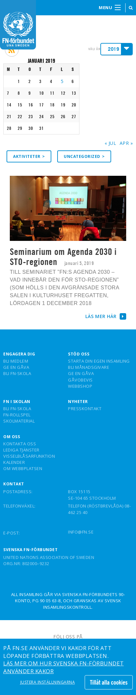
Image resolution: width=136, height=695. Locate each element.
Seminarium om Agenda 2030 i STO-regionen (63, 256)
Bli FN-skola (17, 373)
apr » (126, 143)
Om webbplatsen (22, 468)
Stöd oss (78, 354)
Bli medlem (15, 361)
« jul (110, 143)
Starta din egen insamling (99, 361)
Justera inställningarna (47, 682)
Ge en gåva (16, 367)
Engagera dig (19, 354)
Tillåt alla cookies (109, 682)
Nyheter (78, 402)
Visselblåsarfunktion (29, 456)
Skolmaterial (19, 421)
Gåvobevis (80, 380)
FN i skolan (16, 402)
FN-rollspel (17, 415)
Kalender (14, 462)
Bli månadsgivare (88, 367)
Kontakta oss (19, 444)
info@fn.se (81, 532)
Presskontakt (84, 408)
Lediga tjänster (21, 450)
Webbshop (80, 386)
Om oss (11, 437)
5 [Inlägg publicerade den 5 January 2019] (62, 81)
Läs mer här (105, 316)
